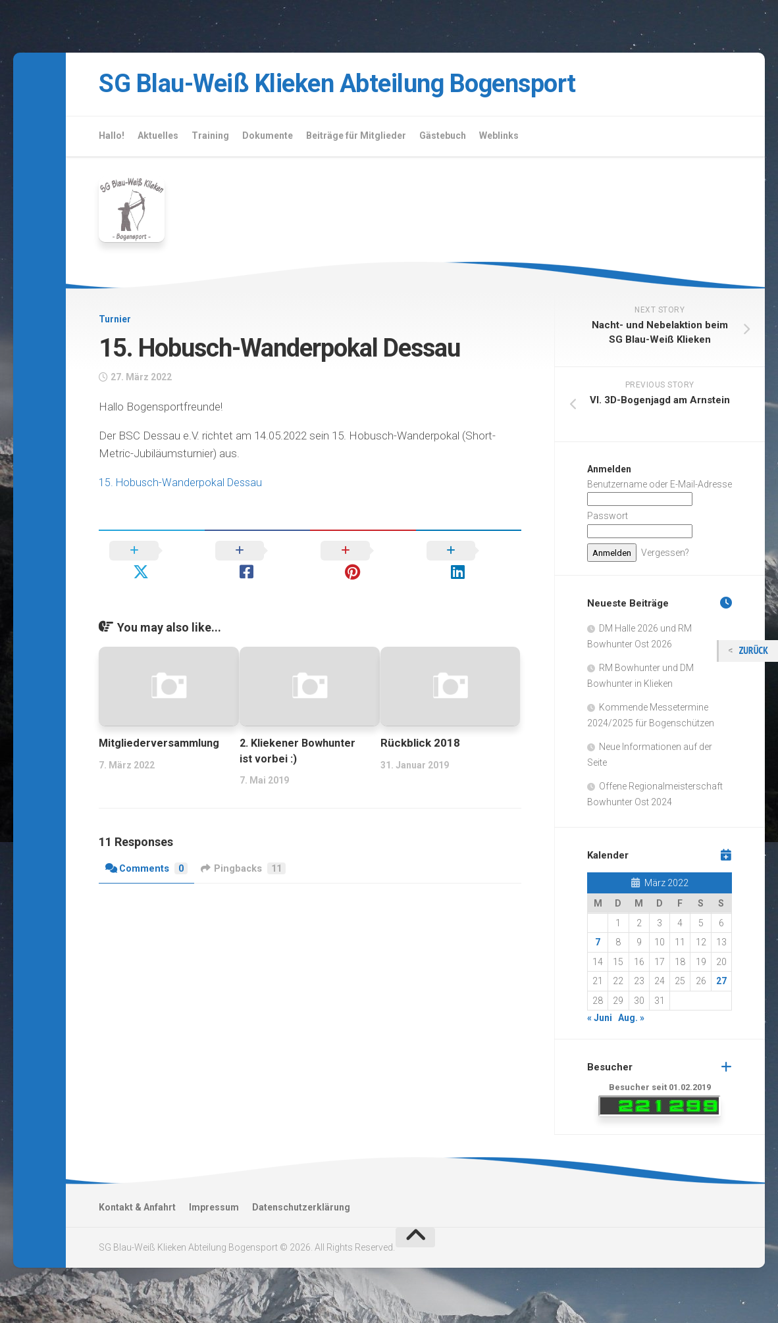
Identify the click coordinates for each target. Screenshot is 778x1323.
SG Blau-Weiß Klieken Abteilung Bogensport (363, 85)
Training (210, 138)
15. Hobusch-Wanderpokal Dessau (183, 484)
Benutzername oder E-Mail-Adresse (659, 487)
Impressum (214, 1210)
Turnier (115, 322)
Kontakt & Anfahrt (137, 1210)
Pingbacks (246, 850)
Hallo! (111, 138)
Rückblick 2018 (420, 724)
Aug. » (631, 1021)
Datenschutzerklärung (301, 1210)
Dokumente (267, 138)
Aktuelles (158, 138)
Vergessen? (665, 555)
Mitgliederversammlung (161, 724)
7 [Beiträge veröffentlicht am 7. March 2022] (597, 945)
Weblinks (499, 138)
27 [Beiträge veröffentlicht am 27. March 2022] (721, 984)
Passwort (607, 519)
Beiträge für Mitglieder (356, 138)
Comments (147, 850)
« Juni (599, 1021)
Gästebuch (442, 138)
